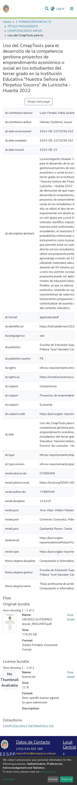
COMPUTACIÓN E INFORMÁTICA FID (26, 31)
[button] (52, 8)
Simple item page (38, 102)
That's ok (66, 779)
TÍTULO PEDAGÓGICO (22, 26)
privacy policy (48, 772)
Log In (60, 9)
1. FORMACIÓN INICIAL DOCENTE (34, 22)
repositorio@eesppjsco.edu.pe (36, 753)
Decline (53, 779)
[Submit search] (46, 8)
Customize (9, 779)
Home (7, 22)
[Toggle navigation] (72, 8)
